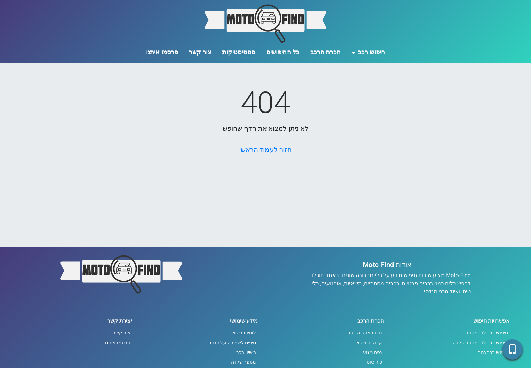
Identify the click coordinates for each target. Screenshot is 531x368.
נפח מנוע (372, 352)
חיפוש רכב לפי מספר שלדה (480, 343)
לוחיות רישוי (244, 333)
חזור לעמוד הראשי (265, 150)
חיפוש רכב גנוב (493, 352)
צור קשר (200, 52)
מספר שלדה (243, 362)
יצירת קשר (119, 321)
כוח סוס (374, 362)
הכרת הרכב (325, 52)
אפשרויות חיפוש (491, 321)
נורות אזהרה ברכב (363, 333)
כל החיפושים (282, 52)
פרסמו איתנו (162, 52)
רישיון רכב (246, 352)
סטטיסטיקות (238, 52)
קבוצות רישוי (369, 343)
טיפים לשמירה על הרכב (232, 343)
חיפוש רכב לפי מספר (487, 333)
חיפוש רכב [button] (368, 52)
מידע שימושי (244, 321)
